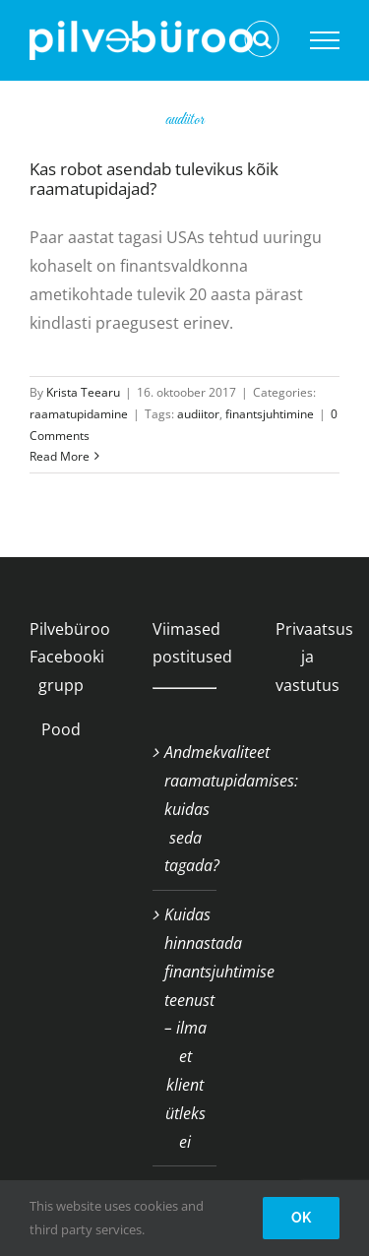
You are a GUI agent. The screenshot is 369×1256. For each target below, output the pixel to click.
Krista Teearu (83, 392)
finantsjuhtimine (269, 414)
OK (301, 1217)
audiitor (198, 414)
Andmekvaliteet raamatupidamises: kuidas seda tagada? (185, 808)
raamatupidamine (79, 414)
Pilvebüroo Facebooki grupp (70, 657)
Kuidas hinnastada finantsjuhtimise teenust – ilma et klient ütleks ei (185, 1028)
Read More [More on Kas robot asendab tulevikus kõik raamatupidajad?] (60, 456)
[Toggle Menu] (324, 40)
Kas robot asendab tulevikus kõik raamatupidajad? (154, 178)
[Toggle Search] (262, 39)
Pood (61, 729)
